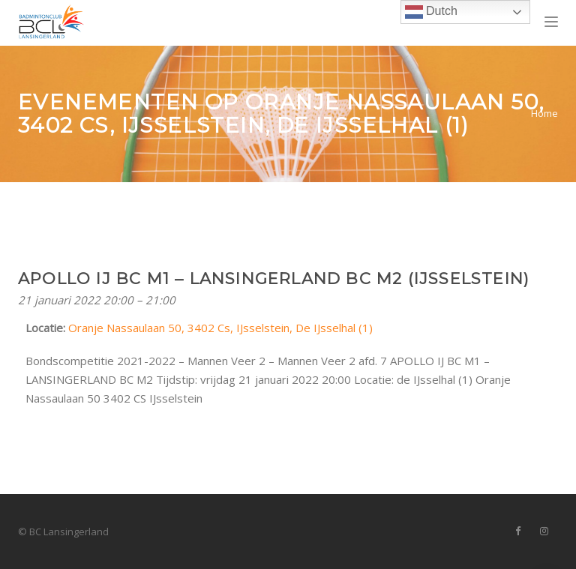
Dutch (431, 12)
